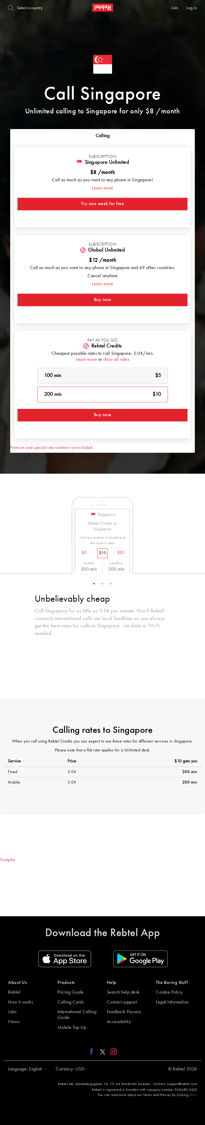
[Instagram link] (112, 1051)
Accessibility (119, 1021)
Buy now (102, 299)
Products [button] (66, 982)
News (13, 1021)
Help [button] (111, 982)
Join (174, 8)
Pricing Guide (70, 992)
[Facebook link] (92, 1051)
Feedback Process (124, 1012)
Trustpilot (7, 860)
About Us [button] (17, 982)
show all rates (116, 359)
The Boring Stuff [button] (172, 982)
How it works (20, 1002)
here (192, 1095)
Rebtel (14, 992)
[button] (26, 1069)
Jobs (12, 1012)
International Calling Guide (77, 1015)
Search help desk (123, 992)
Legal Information (172, 1002)
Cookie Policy (169, 992)
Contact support (122, 1002)
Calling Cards (70, 1002)
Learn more (102, 188)
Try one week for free (102, 203)
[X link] (102, 1051)
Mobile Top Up (71, 1027)
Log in (191, 8)
